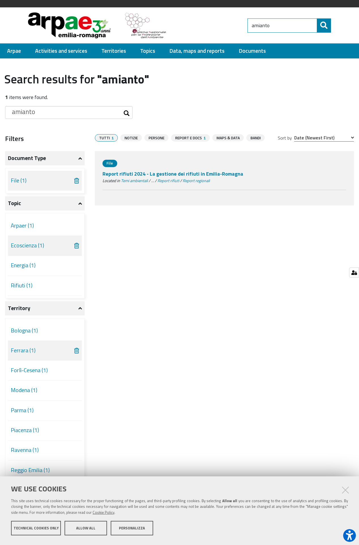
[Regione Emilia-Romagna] (209, 25)
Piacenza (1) (25, 430)
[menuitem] (14, 50)
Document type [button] (27, 158)
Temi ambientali (134, 181)
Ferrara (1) (23, 350)
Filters (14, 138)
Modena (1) (24, 390)
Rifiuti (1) (22, 285)
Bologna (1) (24, 330)
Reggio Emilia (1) (30, 470)
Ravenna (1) (25, 450)
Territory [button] (19, 308)
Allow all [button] (85, 530)
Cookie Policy (103, 514)
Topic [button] (14, 203)
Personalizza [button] (132, 530)
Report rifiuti (168, 181)
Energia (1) (23, 265)
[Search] (336, 25)
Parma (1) (22, 410)
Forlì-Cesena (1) (29, 370)
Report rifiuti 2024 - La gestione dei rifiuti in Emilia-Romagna (172, 174)
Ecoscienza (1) (27, 245)
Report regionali (196, 181)
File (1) (19, 180)
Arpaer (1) (22, 225)
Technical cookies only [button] (36, 530)
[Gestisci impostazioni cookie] (354, 272)
